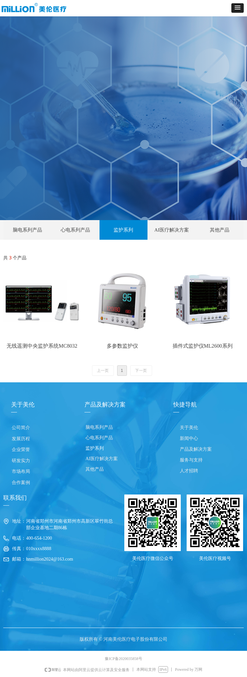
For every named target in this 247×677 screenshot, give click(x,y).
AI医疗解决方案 (171, 230)
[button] (237, 8)
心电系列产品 (75, 230)
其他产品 (219, 230)
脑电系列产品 (27, 230)
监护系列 (123, 230)
